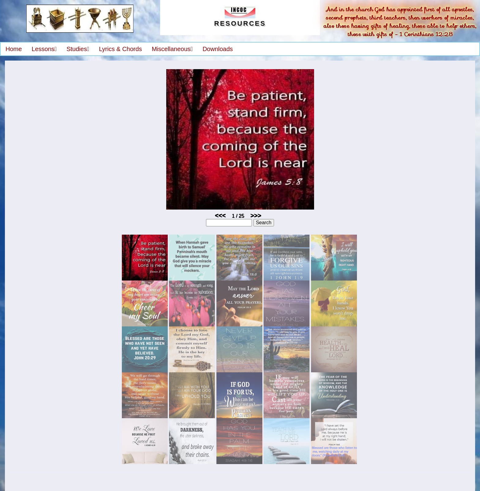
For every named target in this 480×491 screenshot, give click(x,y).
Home (14, 49)
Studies (77, 49)
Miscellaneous (172, 49)
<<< (220, 215)
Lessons (44, 49)
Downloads (218, 49)
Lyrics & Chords (120, 49)
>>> (255, 215)
